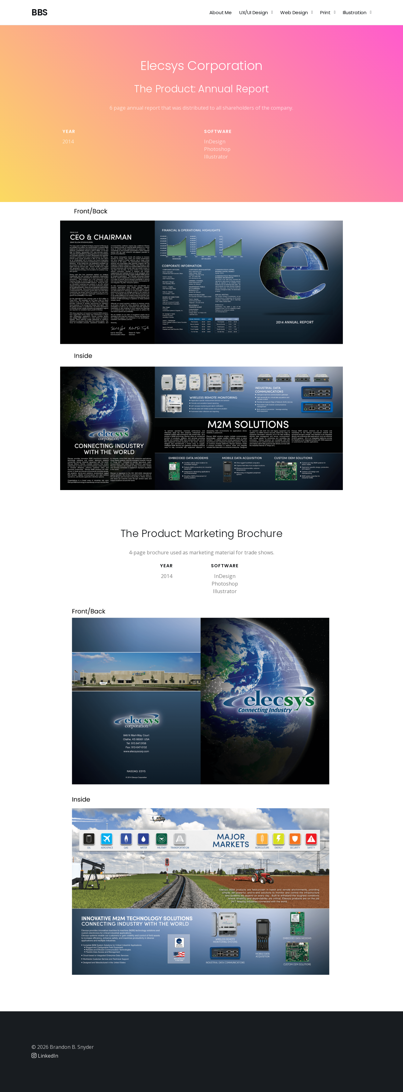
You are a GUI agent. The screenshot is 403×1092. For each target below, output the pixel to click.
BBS (39, 12)
